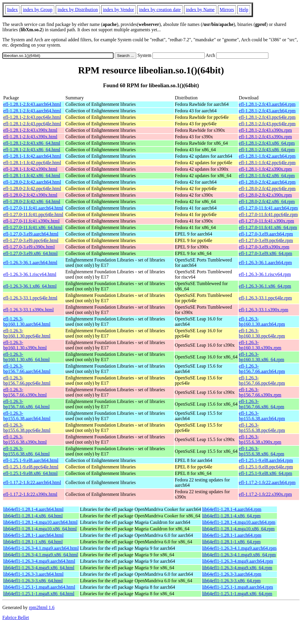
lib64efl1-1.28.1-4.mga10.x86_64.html (40, 528)
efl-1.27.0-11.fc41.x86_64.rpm (268, 227)
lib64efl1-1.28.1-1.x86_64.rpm (231, 541)
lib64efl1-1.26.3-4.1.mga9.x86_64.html (40, 554)
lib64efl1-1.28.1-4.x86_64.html (33, 515)
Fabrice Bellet (15, 617)
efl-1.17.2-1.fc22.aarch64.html (32, 482)
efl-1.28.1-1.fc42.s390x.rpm (265, 169)
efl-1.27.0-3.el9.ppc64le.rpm (266, 240)
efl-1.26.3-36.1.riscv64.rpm (265, 274)
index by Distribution (78, 9)
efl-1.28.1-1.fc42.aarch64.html (32, 156)
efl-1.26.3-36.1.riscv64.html (29, 274)
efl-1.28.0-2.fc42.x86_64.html (31, 201)
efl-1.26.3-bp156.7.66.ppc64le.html (26, 380)
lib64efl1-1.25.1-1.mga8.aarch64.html (39, 587)
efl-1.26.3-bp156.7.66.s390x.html (25, 392)
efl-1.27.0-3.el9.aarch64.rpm (266, 233)
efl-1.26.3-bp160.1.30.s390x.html (25, 345)
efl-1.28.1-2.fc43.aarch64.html (32, 104)
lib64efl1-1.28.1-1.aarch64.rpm (231, 535)
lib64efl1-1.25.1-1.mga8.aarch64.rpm (237, 587)
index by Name (200, 9)
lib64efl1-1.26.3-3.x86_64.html (33, 580)
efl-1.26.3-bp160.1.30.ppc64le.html (26, 333)
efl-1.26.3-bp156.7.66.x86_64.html (26, 404)
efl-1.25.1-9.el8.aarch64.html (30, 460)
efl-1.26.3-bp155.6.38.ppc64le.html (26, 427)
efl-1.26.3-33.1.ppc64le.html (30, 297)
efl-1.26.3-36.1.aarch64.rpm (265, 262)
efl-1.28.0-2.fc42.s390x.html (30, 195)
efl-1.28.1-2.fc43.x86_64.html (31, 143)
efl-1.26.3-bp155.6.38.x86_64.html (26, 451)
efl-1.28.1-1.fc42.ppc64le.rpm (267, 162)
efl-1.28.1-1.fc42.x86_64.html (31, 175)
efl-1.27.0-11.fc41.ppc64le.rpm (268, 214)
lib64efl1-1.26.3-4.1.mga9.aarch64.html (41, 548)
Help (243, 9)
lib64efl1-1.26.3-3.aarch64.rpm (231, 574)
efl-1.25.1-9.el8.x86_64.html (30, 473)
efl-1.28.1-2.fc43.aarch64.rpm (267, 104)
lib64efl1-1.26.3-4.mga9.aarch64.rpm (237, 561)
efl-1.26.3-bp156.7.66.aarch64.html (26, 369)
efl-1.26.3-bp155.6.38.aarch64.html (26, 416)
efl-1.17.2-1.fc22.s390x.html (30, 494)
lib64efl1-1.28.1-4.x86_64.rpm (231, 515)
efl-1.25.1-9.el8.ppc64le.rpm (266, 466)
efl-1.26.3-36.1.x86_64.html (30, 286)
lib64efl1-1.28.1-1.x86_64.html (33, 541)
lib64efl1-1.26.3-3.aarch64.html (33, 574)
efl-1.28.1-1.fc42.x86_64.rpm (267, 175)
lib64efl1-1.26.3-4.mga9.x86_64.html (38, 567)
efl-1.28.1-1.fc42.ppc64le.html (32, 162)
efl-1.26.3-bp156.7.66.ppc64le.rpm (262, 380)
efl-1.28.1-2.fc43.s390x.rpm (265, 130)
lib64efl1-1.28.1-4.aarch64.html (33, 509)
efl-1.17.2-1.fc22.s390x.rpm (265, 494)
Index (12, 9)
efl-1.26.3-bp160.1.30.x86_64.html (26, 357)
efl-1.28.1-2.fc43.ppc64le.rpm (267, 117)
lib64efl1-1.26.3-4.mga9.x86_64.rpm (237, 567)
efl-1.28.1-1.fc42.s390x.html (30, 169)
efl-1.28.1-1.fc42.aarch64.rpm (267, 156)
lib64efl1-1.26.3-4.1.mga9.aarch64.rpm (239, 548)
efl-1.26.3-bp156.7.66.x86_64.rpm (261, 404)
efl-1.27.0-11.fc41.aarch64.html (33, 207)
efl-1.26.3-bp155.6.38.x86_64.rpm (261, 451)
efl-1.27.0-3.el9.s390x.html (29, 246)
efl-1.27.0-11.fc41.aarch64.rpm (268, 207)
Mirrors (227, 9)
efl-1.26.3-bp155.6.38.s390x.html (25, 439)
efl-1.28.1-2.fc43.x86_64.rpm (267, 143)
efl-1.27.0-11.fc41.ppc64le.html (33, 214)
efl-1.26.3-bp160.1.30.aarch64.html (26, 321)
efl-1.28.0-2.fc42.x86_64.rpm (267, 201)
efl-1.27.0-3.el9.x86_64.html (30, 253)
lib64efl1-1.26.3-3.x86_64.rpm (231, 580)
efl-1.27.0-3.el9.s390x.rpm (264, 246)
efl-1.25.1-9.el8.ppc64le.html (30, 466)
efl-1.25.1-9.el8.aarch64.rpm (266, 460)
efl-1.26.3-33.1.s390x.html (28, 309)
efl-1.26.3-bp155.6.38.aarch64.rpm (262, 416)
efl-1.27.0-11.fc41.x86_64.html (33, 227)
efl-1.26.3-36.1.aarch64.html (30, 262)
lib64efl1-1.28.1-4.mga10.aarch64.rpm (238, 522)
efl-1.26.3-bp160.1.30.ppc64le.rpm (262, 333)
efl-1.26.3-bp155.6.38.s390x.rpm (260, 439)
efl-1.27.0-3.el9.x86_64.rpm (265, 253)
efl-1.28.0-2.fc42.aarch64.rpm (267, 182)
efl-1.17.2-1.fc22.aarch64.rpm (267, 482)
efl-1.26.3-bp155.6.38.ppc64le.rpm (262, 427)
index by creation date (160, 9)
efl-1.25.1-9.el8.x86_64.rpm (265, 473)
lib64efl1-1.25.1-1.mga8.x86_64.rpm (237, 593)
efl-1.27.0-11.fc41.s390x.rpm (266, 220)
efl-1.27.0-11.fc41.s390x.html (31, 220)
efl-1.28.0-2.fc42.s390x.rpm (265, 195)
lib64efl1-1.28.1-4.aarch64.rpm (231, 509)
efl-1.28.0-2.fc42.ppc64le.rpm (267, 188)
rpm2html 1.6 (42, 607)
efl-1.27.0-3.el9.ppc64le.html (30, 240)
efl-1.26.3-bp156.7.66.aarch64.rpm (262, 369)
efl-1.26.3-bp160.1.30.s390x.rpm (260, 345)
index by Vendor (118, 9)
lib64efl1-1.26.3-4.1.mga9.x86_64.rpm (239, 554)
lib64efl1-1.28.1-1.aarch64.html (33, 535)
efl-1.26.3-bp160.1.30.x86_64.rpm (261, 357)
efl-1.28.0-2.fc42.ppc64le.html (32, 188)
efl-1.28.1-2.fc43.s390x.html (30, 130)
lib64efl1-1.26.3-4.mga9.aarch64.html (39, 561)
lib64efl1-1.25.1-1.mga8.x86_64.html (38, 593)
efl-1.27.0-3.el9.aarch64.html (30, 233)
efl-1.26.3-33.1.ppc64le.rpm (265, 297)
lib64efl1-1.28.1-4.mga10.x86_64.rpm (238, 528)
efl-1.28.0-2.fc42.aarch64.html (32, 182)
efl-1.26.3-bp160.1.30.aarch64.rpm (262, 321)
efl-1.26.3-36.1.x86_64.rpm (265, 286)
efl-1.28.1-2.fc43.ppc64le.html (32, 117)
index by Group (37, 9)
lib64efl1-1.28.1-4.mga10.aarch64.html (40, 522)
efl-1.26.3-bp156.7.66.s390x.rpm (260, 392)
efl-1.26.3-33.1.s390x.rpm (263, 309)
